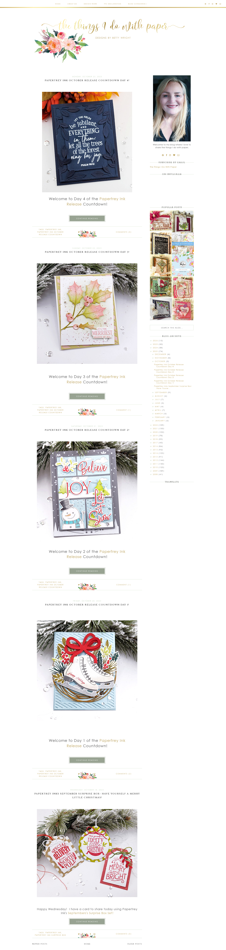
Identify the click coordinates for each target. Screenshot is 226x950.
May (158, 406)
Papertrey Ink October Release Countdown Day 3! (87, 252)
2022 (156, 425)
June (158, 403)
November (161, 358)
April (158, 410)
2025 (156, 344)
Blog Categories (137, 4)
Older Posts (134, 944)
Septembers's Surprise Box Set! (90, 913)
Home (58, 4)
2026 (156, 340)
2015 (156, 449)
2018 (156, 439)
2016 (156, 446)
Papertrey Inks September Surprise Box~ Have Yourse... (173, 387)
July (158, 399)
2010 (156, 467)
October (160, 361)
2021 (156, 428)
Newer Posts (39, 944)
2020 (156, 432)
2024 (156, 347)
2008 (156, 474)
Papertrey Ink (53, 229)
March (159, 413)
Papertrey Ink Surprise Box (50, 935)
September (161, 392)
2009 (156, 471)
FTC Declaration (112, 4)
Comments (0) (124, 232)
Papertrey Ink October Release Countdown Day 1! (87, 604)
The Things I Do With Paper (163, 166)
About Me (72, 4)
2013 (156, 457)
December (161, 354)
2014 (156, 453)
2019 (156, 435)
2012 (156, 460)
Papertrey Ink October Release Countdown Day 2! (87, 430)
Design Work (90, 4)
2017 (156, 442)
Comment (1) (123, 410)
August (159, 396)
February (161, 417)
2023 (156, 351)
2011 (156, 464)
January (160, 420)
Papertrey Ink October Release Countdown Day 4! (87, 80)
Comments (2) (124, 774)
